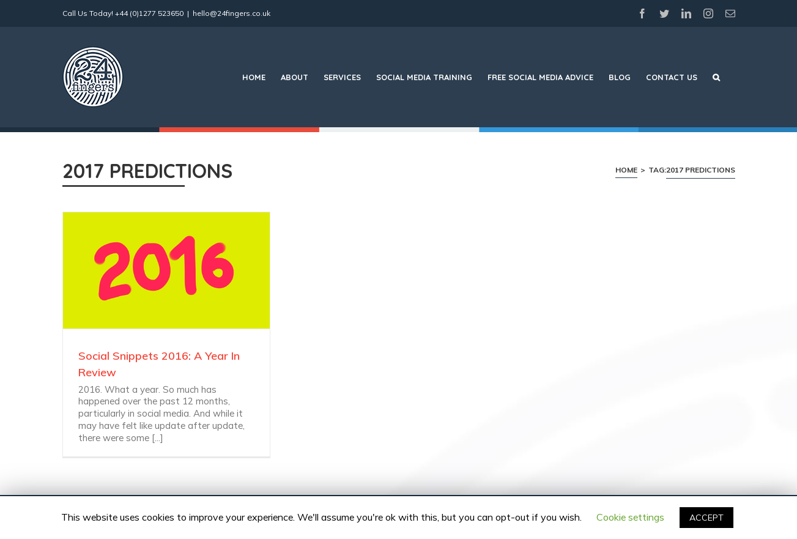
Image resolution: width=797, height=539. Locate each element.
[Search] (716, 77)
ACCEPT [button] (706, 517)
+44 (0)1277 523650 (149, 13)
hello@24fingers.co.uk (231, 13)
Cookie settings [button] (630, 517)
